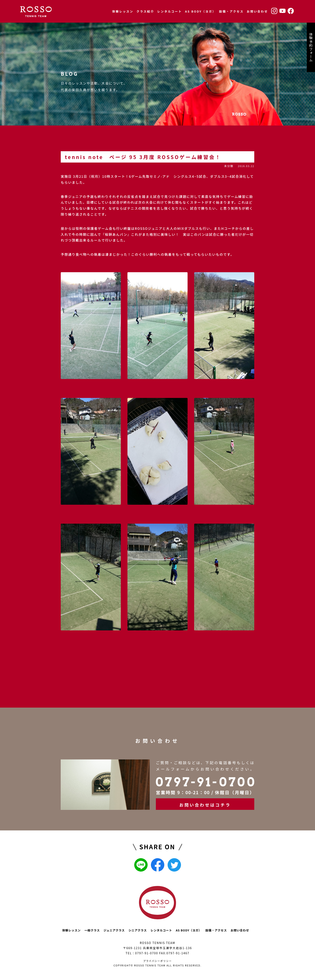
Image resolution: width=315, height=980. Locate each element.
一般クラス (92, 930)
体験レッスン (122, 11)
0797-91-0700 (146, 953)
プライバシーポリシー (157, 961)
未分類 (228, 166)
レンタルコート (169, 11)
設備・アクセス (231, 11)
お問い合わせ (257, 11)
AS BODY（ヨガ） (200, 11)
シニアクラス (137, 930)
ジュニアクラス (114, 930)
